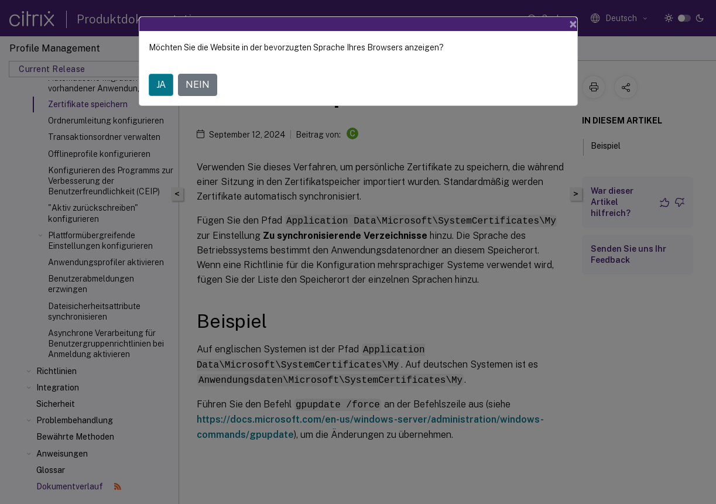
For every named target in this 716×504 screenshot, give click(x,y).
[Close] (573, 24)
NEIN (198, 84)
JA (161, 84)
